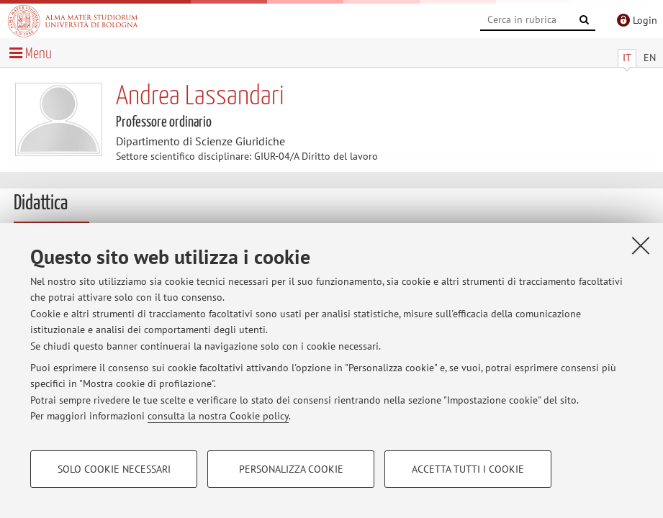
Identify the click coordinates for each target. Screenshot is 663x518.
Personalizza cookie (291, 469)
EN (650, 57)
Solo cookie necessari (114, 469)
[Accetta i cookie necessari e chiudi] (640, 245)
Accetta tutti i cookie (468, 469)
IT (627, 57)
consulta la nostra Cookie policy (218, 415)
